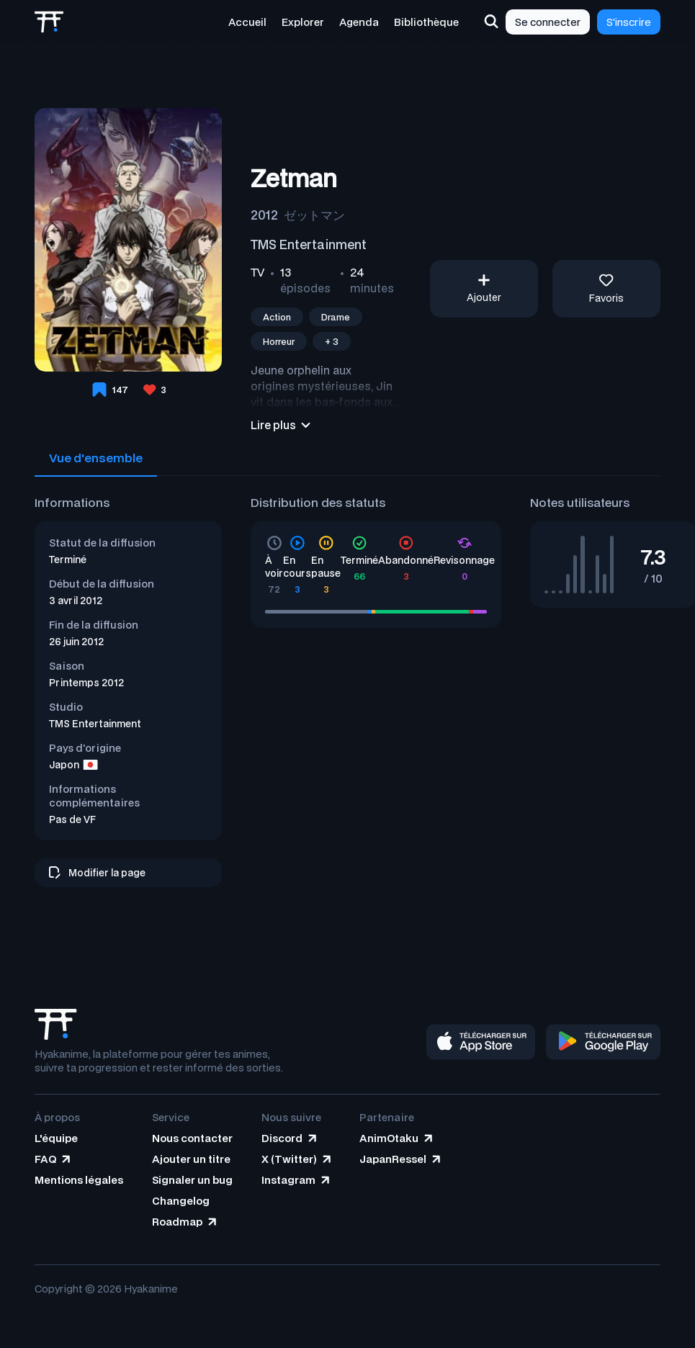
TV (257, 272)
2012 (264, 214)
